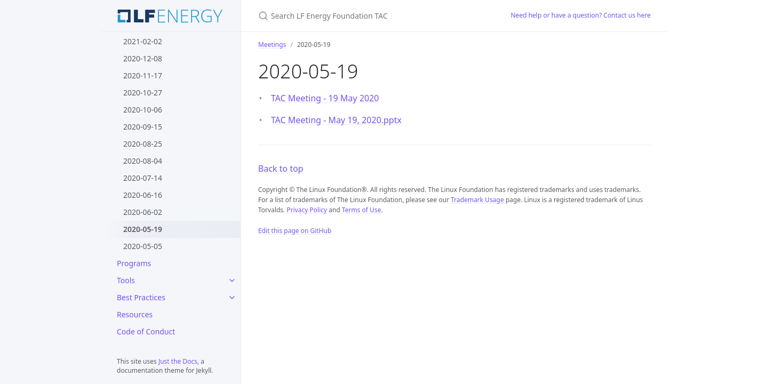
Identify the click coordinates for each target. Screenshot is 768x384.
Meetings (272, 44)
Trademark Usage (477, 199)
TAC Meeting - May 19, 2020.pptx (336, 120)
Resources (135, 314)
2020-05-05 (142, 246)
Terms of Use (361, 209)
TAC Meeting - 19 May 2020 (325, 98)
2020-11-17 (142, 75)
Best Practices (141, 297)
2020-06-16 (142, 195)
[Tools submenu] (232, 280)
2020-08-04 (142, 161)
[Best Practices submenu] (232, 297)
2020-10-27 (142, 92)
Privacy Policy (306, 209)
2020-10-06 (142, 110)
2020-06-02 (142, 212)
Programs (134, 263)
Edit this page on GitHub (294, 230)
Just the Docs (177, 361)
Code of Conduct (146, 331)
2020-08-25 (142, 144)
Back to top (280, 168)
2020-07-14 (142, 178)
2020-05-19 (142, 229)
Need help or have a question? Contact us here (581, 15)
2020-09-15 (142, 127)
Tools (126, 280)
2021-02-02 (142, 41)
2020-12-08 (142, 58)
